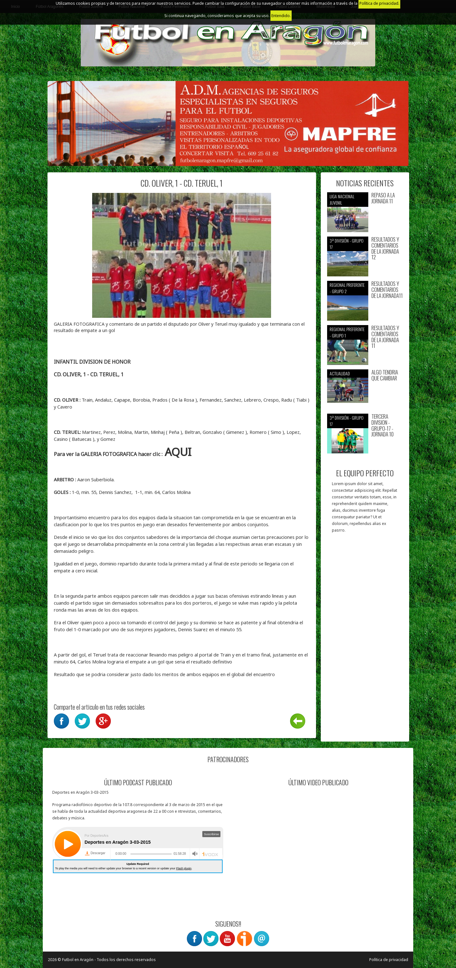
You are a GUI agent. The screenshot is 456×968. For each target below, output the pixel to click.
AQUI (178, 451)
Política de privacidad (388, 959)
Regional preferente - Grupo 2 (347, 287)
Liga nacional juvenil (342, 199)
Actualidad (340, 373)
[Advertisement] (365, 640)
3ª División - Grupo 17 (347, 243)
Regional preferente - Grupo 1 (347, 332)
